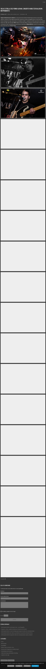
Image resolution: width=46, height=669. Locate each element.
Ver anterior (4, 660)
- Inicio (2, 641)
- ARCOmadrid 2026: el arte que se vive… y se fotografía (12, 627)
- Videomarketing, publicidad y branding (9, 653)
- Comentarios (22, 14)
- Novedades (3, 645)
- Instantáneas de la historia (6, 651)
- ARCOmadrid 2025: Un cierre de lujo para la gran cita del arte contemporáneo (17, 631)
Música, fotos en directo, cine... (13, 14)
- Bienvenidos (3, 643)
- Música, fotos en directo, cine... (7, 647)
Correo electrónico (5, 596)
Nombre (2, 591)
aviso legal (13, 611)
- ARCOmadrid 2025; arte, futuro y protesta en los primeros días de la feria (16, 633)
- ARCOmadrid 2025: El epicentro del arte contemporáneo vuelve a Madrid (16, 634)
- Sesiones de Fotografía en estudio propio (10, 649)
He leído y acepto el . (9, 611)
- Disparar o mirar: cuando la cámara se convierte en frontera (14, 629)
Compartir (3, 578)
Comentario (3, 600)
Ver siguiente (11, 660)
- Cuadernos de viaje (5, 655)
